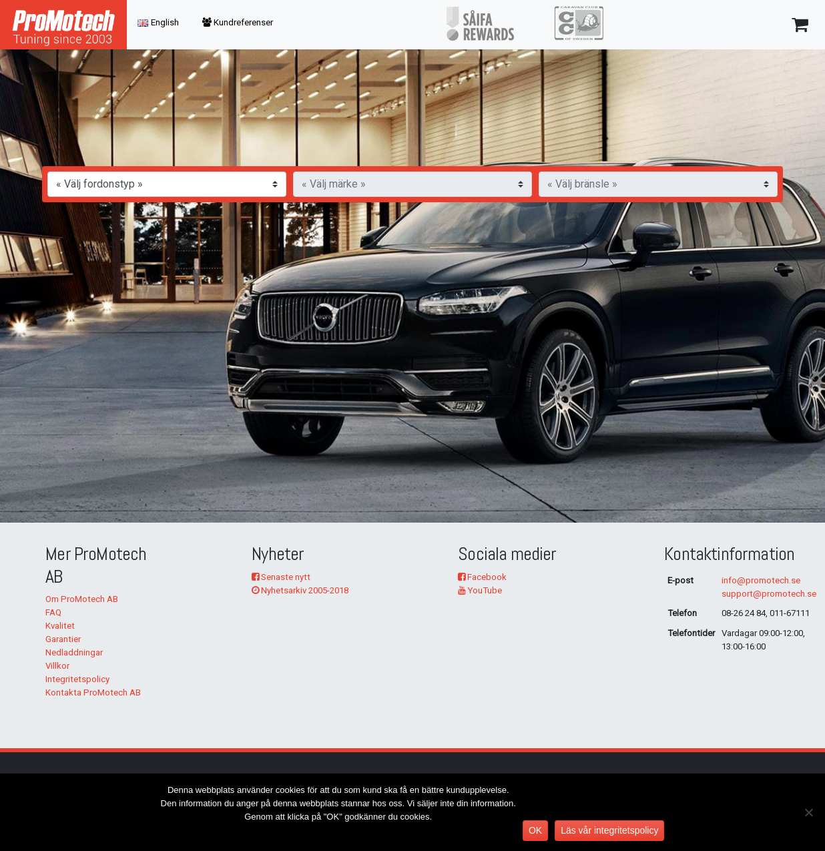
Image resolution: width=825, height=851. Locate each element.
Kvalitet (60, 626)
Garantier (63, 639)
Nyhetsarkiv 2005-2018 (300, 590)
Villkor (57, 666)
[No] (808, 812)
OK (535, 830)
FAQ (53, 612)
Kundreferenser (237, 22)
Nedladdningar (74, 652)
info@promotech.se (761, 580)
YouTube (480, 590)
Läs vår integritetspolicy (609, 830)
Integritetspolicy (77, 679)
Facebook (482, 577)
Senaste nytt (281, 577)
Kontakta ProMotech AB (93, 692)
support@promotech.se (769, 594)
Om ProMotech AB (81, 599)
